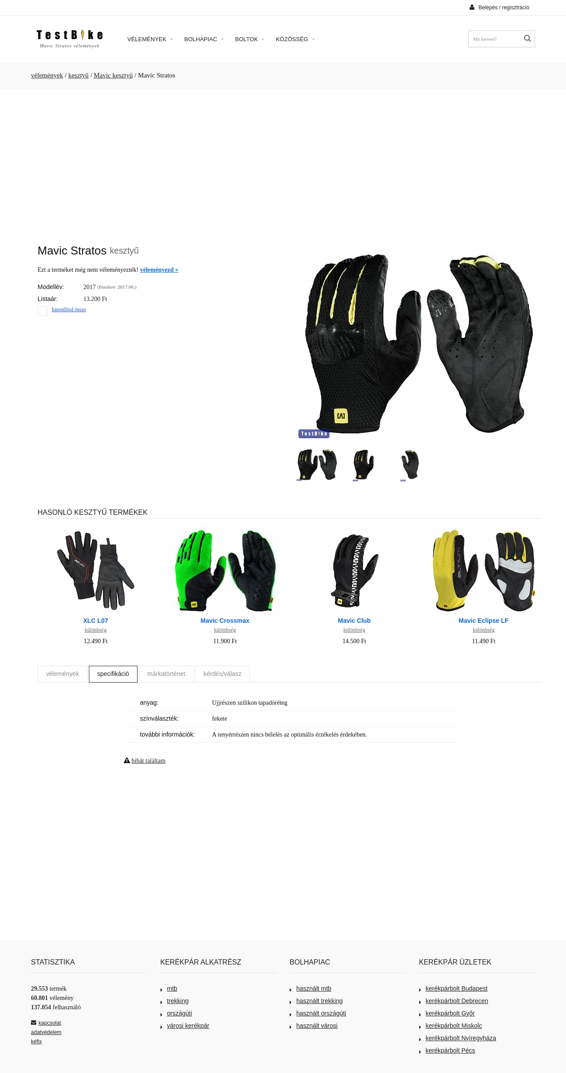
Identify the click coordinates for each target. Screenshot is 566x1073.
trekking (175, 1000)
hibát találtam (149, 760)
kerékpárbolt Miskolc (450, 1025)
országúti (176, 1013)
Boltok (249, 39)
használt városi (313, 1025)
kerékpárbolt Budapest (453, 988)
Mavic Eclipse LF (484, 620)
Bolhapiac (204, 39)
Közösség (295, 39)
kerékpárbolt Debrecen (454, 1000)
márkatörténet (166, 673)
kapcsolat (46, 1023)
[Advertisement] (283, 162)
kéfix (36, 1041)
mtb (169, 988)
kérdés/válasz (222, 673)
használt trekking (316, 1000)
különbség (96, 630)
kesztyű (78, 75)
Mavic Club (354, 620)
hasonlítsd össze (69, 309)
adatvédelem (46, 1032)
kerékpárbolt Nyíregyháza (458, 1038)
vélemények (47, 75)
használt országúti (318, 1013)
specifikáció (113, 673)
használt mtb (310, 988)
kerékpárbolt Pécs (447, 1050)
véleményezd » (159, 269)
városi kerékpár (185, 1025)
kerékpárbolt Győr (447, 1013)
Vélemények (150, 39)
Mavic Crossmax (224, 620)
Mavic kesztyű (113, 75)
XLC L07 (95, 620)
